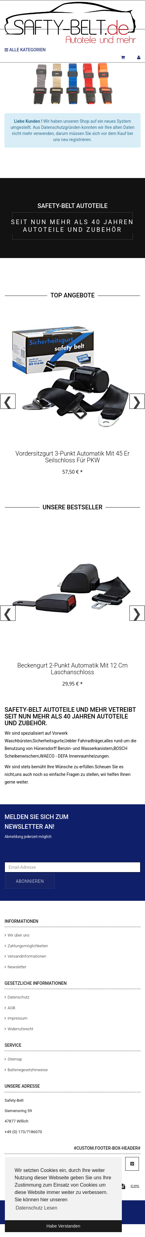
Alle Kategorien (25, 49)
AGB (11, 1008)
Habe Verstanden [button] (63, 1226)
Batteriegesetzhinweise (28, 1070)
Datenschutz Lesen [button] (36, 1207)
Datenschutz (19, 997)
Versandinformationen (27, 956)
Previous (8, 401)
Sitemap (15, 1059)
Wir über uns (19, 935)
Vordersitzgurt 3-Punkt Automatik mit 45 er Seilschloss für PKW (72, 457)
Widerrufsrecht (20, 1029)
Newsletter (17, 967)
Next (137, 401)
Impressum (17, 1018)
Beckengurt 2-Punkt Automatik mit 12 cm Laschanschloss (72, 669)
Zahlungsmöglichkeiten (28, 946)
